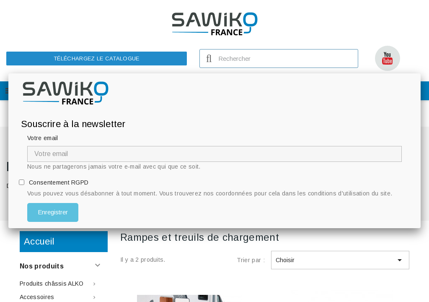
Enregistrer (53, 212)
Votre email (42, 138)
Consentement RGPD (58, 182)
